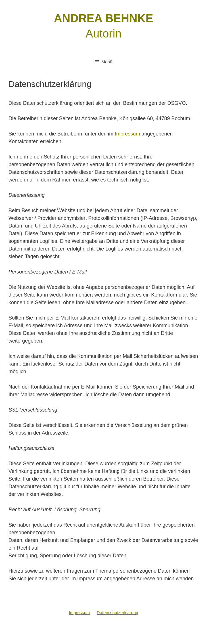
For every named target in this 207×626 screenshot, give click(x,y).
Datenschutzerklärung (117, 612)
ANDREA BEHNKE (103, 18)
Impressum (127, 134)
